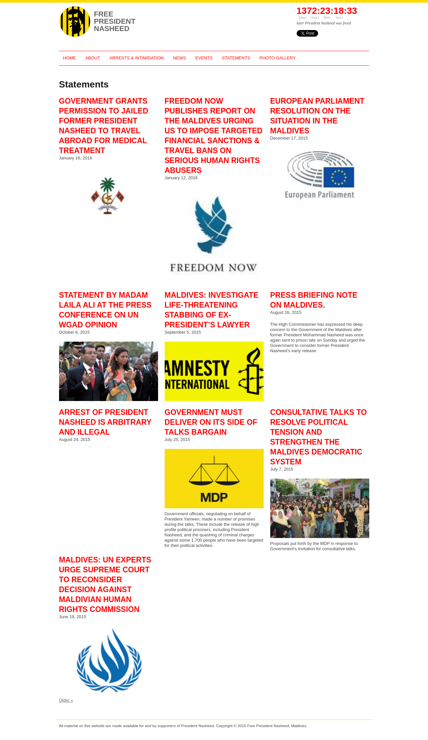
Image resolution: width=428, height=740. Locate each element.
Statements (236, 57)
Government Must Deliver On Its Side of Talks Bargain (211, 422)
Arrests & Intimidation (137, 57)
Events (204, 57)
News (179, 57)
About (92, 57)
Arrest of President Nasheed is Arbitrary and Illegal (105, 422)
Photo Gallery (278, 57)
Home (69, 57)
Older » (66, 700)
